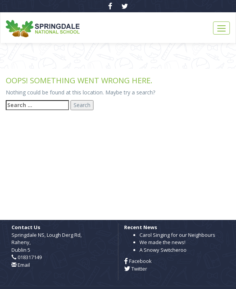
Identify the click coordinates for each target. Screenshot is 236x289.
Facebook (138, 261)
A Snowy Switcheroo (163, 249)
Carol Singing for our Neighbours (177, 234)
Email (24, 264)
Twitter (135, 268)
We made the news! (162, 242)
